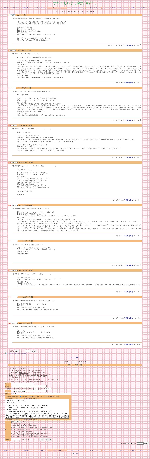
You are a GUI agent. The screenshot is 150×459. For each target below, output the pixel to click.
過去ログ (142, 8)
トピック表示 (76, 8)
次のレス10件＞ (75, 357)
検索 (133, 8)
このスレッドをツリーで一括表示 (16, 353)
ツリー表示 (39, 8)
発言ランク (93, 8)
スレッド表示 (57, 8)
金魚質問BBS (27, 398)
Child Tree (75, 457)
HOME (6, 8)
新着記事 (25, 8)
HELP (15, 8)
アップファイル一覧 (116, 8)
